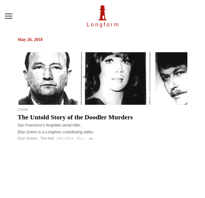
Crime (23, 109)
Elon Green (27, 138)
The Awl (47, 138)
